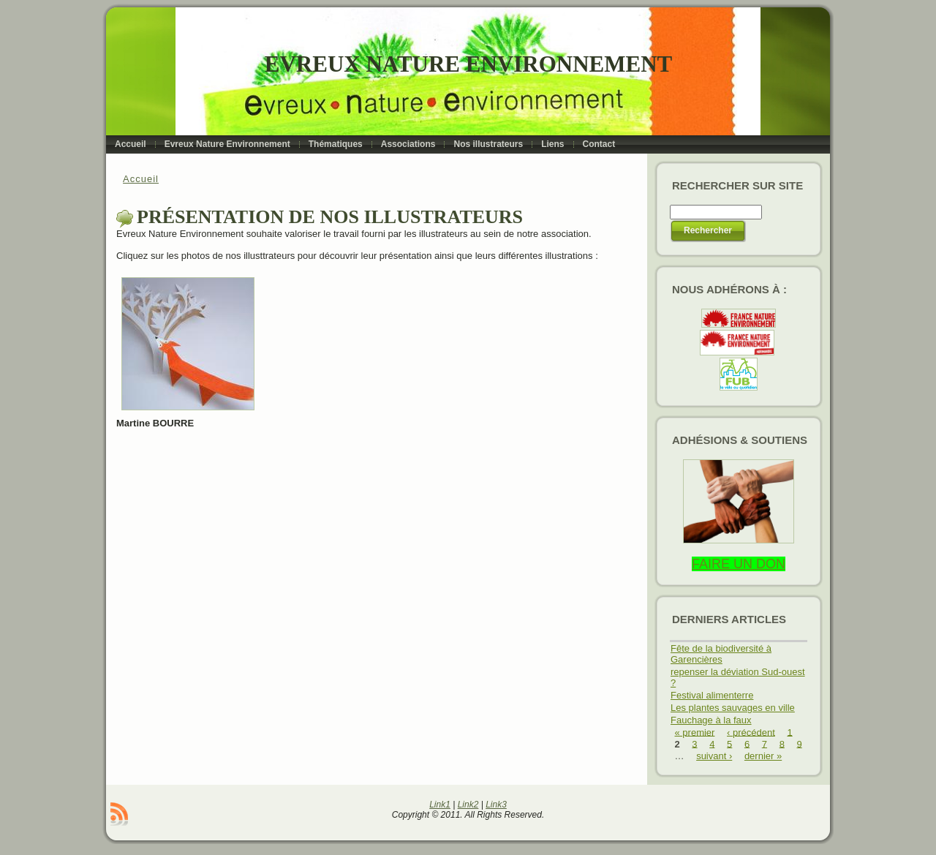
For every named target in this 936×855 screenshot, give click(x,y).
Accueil (141, 178)
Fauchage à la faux (711, 720)
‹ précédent (751, 731)
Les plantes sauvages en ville (733, 707)
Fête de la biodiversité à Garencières (721, 654)
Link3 (496, 804)
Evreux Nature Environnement (468, 64)
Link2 (468, 804)
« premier (695, 731)
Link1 (439, 804)
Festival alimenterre (712, 695)
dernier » (763, 755)
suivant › (714, 755)
